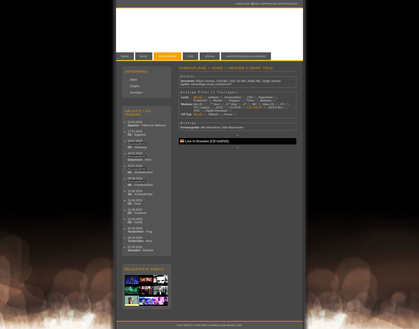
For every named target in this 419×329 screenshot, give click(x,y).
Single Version (271, 81)
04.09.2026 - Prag (140, 230)
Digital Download (216, 110)
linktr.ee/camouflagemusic (246, 56)
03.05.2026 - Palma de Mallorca (147, 123)
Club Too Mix (237, 81)
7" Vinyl (214, 104)
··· (237, 135)
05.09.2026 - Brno (140, 239)
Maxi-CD (268, 104)
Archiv (209, 56)
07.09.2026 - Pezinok (140, 248)
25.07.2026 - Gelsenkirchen (140, 169)
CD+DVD (235, 107)
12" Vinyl (231, 104)
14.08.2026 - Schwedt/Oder (140, 192)
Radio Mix (254, 81)
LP (244, 104)
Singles (134, 86)
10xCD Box (275, 107)
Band (144, 56)
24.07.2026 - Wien (140, 156)
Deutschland (232, 97)
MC (254, 104)
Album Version (205, 81)
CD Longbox (201, 107)
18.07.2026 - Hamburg (137, 144)
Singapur (234, 100)
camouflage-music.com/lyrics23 (211, 84)
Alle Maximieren (233, 127)
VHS (196, 110)
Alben (133, 79)
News (125, 56)
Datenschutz (287, 3)
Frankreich (200, 100)
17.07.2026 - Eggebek (137, 133)
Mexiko (217, 100)
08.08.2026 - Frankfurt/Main (140, 181)
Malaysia (265, 100)
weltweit (213, 97)
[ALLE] (197, 97)
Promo (228, 114)
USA (250, 97)
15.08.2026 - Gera (135, 202)
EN (257, 3)
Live (190, 56)
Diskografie (167, 56)
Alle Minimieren (210, 127)
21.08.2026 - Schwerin (137, 211)
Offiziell (213, 114)
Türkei (250, 100)
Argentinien (265, 97)
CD (282, 104)
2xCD (219, 107)
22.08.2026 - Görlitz (135, 220)
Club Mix (222, 81)
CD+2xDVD (254, 107)
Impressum (268, 3)
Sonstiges (136, 92)
